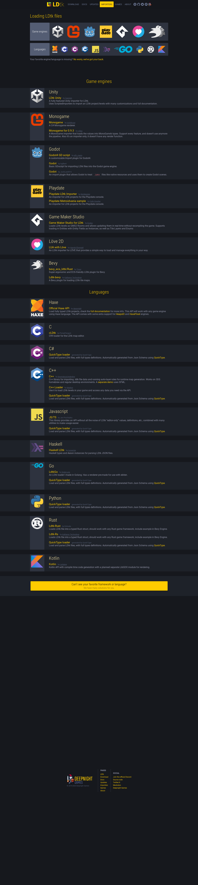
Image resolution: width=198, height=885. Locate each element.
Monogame (56, 122)
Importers (106, 4)
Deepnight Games (149, 4)
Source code (138, 4)
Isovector (72, 451)
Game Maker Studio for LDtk (66, 223)
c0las (80, 131)
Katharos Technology (73, 278)
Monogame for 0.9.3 (61, 130)
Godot (52, 163)
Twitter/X (142, 4)
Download (73, 4)
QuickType (159, 358)
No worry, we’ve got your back (88, 59)
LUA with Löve (57, 247)
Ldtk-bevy (55, 277)
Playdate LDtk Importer (63, 194)
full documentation (100, 311)
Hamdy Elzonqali (77, 248)
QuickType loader (59, 355)
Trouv (79, 270)
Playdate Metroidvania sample (67, 201)
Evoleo (90, 223)
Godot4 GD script (59, 155)
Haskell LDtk (56, 450)
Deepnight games (76, 776)
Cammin (68, 98)
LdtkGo (53, 472)
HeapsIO (120, 314)
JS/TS (52, 417)
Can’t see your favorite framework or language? (99, 586)
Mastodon (146, 4)
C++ (51, 376)
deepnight (77, 309)
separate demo (105, 382)
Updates (94, 4)
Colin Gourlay (95, 202)
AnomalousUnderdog (66, 377)
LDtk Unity (55, 98)
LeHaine (63, 565)
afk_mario (78, 155)
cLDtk (52, 333)
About (128, 4)
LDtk (55, 4)
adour (70, 388)
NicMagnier (85, 195)
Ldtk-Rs (53, 534)
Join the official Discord (134, 4)
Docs (84, 4)
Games (118, 4)
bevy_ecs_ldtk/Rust (61, 269)
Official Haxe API (59, 308)
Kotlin (52, 564)
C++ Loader (56, 387)
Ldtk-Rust (54, 526)
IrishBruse (71, 123)
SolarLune (66, 472)
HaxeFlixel (135, 314)
